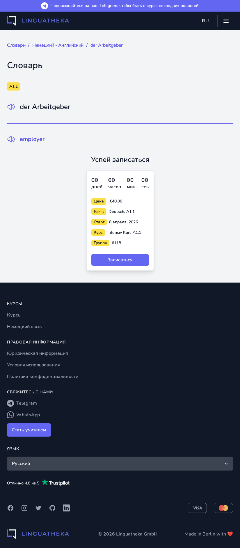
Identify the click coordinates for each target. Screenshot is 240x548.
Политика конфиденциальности (42, 376)
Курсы (14, 315)
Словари (16, 45)
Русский (120, 463)
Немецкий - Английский (57, 45)
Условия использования (33, 365)
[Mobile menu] (226, 21)
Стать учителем (29, 430)
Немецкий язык (24, 326)
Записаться (120, 260)
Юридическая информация (37, 353)
